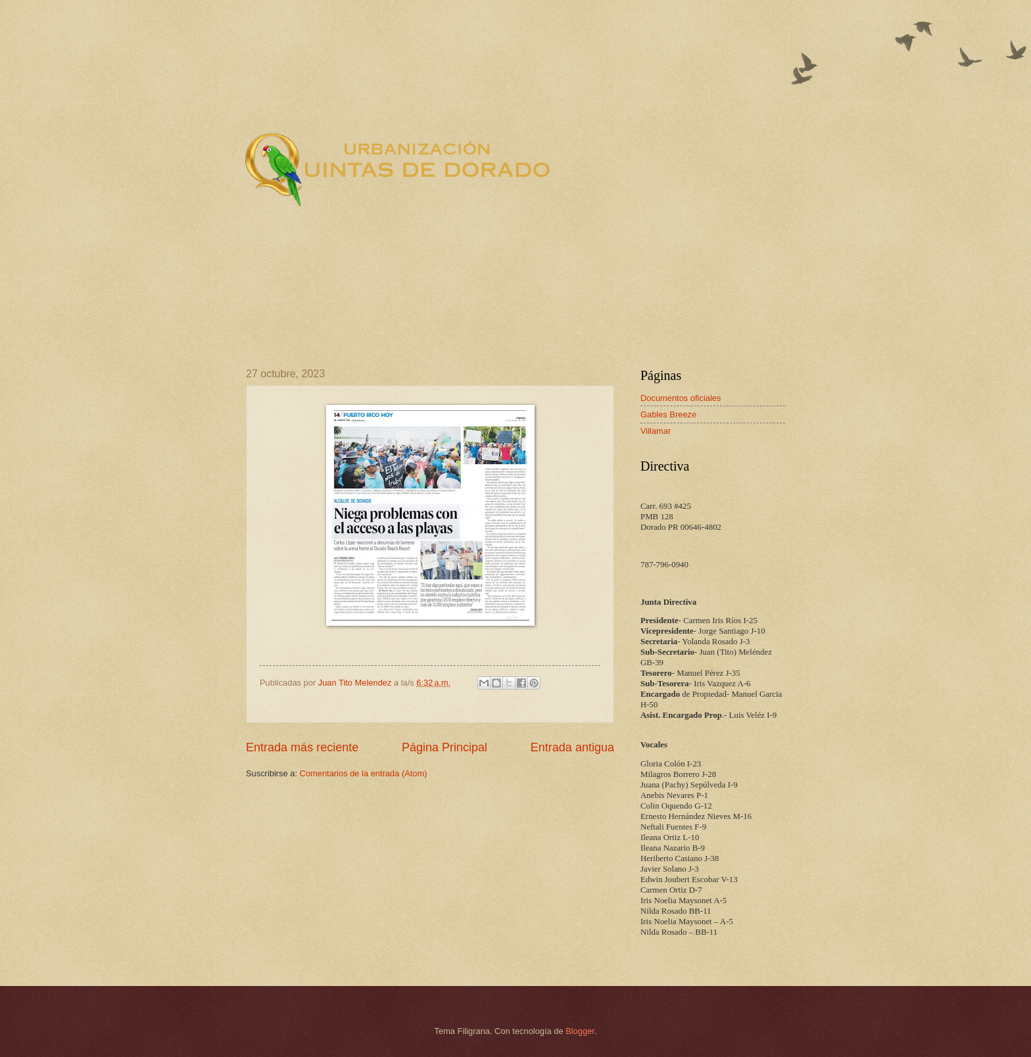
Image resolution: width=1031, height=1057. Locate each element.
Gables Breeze (668, 414)
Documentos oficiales (680, 398)
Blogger (579, 1031)
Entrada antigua (572, 747)
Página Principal (444, 747)
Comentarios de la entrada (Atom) (363, 773)
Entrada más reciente (302, 747)
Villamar (655, 431)
